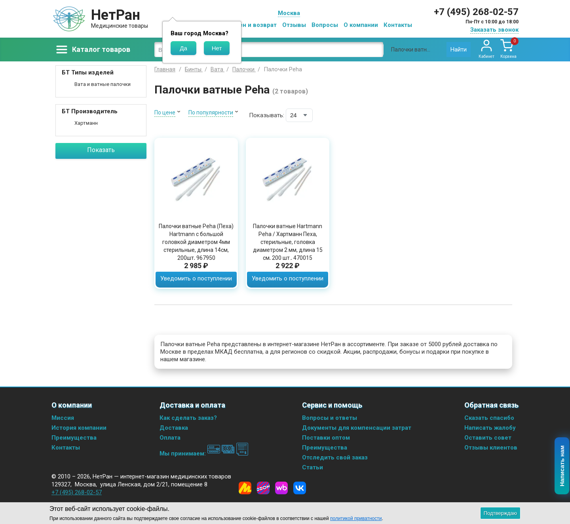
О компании (361, 25)
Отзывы (294, 25)
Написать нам (562, 466)
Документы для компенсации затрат (356, 427)
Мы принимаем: (204, 453)
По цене (164, 112)
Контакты (398, 25)
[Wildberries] (281, 488)
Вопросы (325, 25)
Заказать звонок (494, 29)
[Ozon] (263, 488)
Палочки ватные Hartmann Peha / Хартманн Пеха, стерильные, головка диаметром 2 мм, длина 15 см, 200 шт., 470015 (288, 242)
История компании (78, 427)
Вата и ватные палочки (102, 84)
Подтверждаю (500, 513)
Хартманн (86, 123)
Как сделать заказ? (188, 417)
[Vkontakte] (299, 488)
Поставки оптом (326, 437)
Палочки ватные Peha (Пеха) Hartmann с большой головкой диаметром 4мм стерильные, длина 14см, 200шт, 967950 (196, 242)
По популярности (210, 112)
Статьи (312, 467)
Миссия (62, 417)
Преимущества (74, 437)
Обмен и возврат (252, 25)
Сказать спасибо (489, 417)
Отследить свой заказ (335, 457)
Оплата (170, 437)
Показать (101, 150)
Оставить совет (487, 437)
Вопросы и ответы (329, 417)
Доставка (174, 427)
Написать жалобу (490, 427)
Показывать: (266, 115)
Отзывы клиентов (490, 447)
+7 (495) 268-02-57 (476, 11)
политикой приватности (356, 518)
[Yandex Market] (245, 488)
